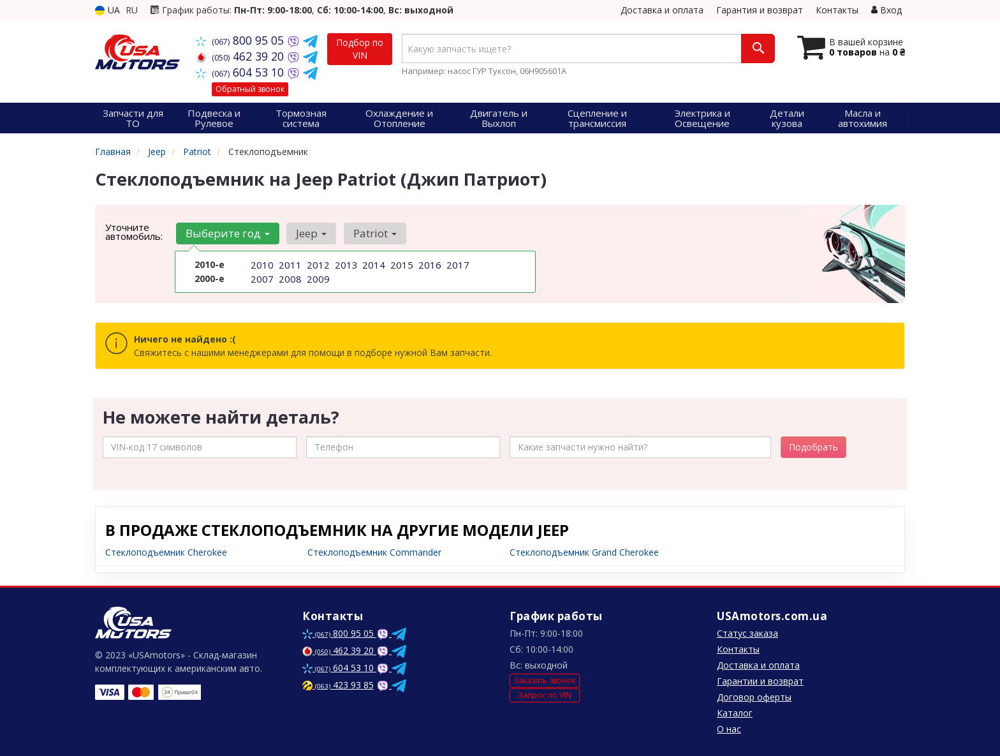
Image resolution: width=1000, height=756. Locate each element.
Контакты (837, 10)
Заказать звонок (544, 680)
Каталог (735, 713)
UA (107, 10)
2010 (261, 264)
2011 (289, 264)
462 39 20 (241, 56)
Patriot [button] (369, 233)
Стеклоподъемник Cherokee (166, 552)
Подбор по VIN (359, 48)
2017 (456, 264)
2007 (261, 278)
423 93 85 (338, 685)
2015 (400, 264)
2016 (428, 264)
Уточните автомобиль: (134, 231)
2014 (372, 264)
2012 (317, 264)
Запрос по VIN (544, 695)
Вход (886, 10)
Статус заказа (747, 633)
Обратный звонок (250, 89)
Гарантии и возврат (760, 681)
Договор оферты (754, 697)
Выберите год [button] (226, 233)
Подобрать (813, 447)
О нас (729, 729)
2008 (289, 278)
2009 (317, 278)
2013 (345, 264)
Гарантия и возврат (759, 10)
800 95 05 (241, 40)
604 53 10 (241, 72)
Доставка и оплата (662, 10)
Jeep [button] (308, 233)
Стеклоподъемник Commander (374, 552)
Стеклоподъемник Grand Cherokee (584, 552)
